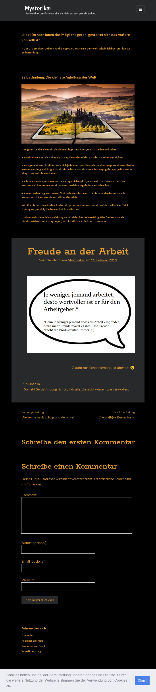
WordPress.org (31, 651)
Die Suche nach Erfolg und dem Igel (47, 417)
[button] (12, 686)
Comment (29, 495)
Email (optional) (33, 561)
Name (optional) (33, 542)
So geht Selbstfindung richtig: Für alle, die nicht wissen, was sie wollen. (76, 389)
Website (28, 580)
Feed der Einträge (32, 640)
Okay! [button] (142, 680)
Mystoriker (38, 8)
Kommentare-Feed (33, 646)
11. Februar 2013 (104, 260)
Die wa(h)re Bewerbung (117, 417)
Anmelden (27, 635)
